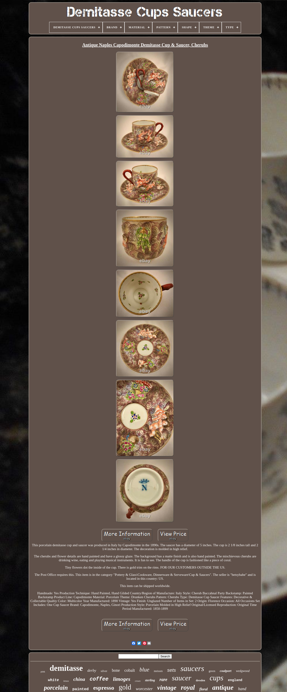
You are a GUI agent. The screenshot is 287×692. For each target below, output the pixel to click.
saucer (181, 678)
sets (171, 670)
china (79, 679)
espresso (103, 687)
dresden (200, 680)
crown (138, 681)
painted (80, 689)
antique (223, 687)
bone (116, 670)
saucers (192, 668)
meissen (158, 671)
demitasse (66, 668)
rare (163, 679)
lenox (66, 680)
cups (217, 678)
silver (104, 671)
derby (91, 670)
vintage (166, 687)
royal (188, 687)
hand (242, 689)
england (235, 680)
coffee (99, 679)
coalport (225, 671)
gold (125, 687)
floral (203, 689)
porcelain (56, 687)
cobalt (129, 670)
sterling (150, 680)
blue (144, 669)
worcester (144, 688)
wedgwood (243, 671)
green (212, 671)
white (53, 680)
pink (43, 671)
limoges (121, 679)
